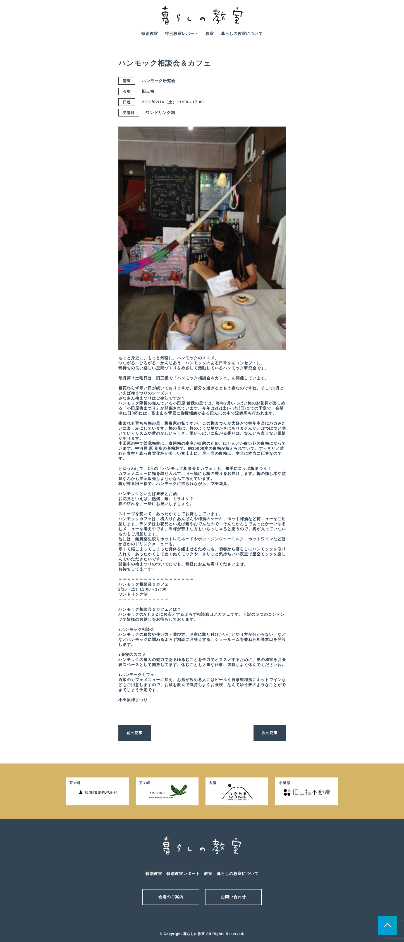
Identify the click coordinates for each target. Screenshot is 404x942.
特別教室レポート (182, 33)
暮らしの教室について (242, 33)
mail (361, 19)
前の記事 (135, 733)
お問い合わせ (233, 897)
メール (192, 919)
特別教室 (149, 33)
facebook (377, 19)
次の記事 (269, 733)
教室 (209, 33)
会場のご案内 (170, 897)
